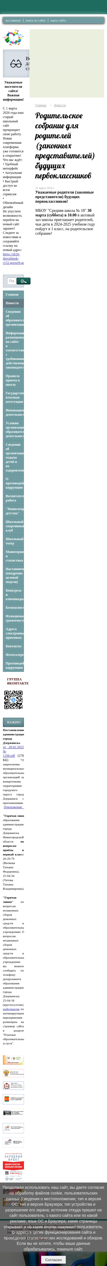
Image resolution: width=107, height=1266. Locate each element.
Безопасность (15, 608)
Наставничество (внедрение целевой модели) (15, 575)
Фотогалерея (15, 655)
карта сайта (58, 20)
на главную (13, 20)
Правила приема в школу (13, 380)
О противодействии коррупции (15, 483)
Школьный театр (14, 541)
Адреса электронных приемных (15, 633)
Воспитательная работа (15, 498)
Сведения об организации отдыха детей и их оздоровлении (15, 457)
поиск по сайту (36, 20)
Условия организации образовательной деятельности (15, 429)
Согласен (53, 1260)
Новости (12, 303)
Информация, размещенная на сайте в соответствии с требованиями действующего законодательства (15, 350)
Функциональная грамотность (15, 618)
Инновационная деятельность (15, 412)
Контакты (13, 646)
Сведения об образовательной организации (15, 318)
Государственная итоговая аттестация (15, 397)
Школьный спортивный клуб (15, 526)
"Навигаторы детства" (15, 511)
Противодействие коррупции (15, 665)
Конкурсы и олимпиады (15, 594)
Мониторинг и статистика (15, 556)
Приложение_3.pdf (17, 807)
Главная (12, 294)
